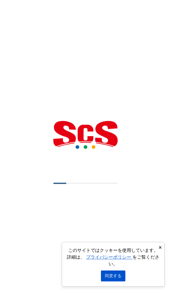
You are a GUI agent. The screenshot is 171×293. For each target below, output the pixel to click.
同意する (113, 275)
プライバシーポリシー (109, 257)
